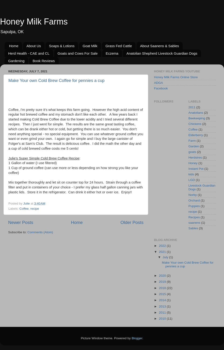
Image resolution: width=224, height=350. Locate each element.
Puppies (194, 206)
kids (191, 174)
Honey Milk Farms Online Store (176, 77)
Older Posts (132, 222)
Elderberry (196, 135)
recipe (34, 208)
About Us (34, 46)
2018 (163, 288)
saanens (194, 222)
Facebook (161, 88)
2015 (163, 294)
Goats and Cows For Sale (78, 53)
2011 (192, 107)
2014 (163, 300)
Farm (192, 140)
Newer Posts (20, 222)
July (166, 257)
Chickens (195, 124)
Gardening (16, 61)
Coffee (24, 208)
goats (192, 152)
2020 (163, 275)
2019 (163, 281)
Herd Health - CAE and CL (28, 53)
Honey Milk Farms (34, 21)
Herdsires (195, 157)
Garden (194, 146)
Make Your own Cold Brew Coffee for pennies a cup (56, 80)
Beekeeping (197, 118)
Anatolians (196, 112)
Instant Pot (196, 168)
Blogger (137, 338)
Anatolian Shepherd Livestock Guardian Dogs (161, 53)
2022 (163, 245)
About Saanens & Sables (159, 46)
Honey (193, 163)
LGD (192, 180)
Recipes (194, 217)
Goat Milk (90, 46)
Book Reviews (44, 61)
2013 (163, 306)
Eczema (112, 53)
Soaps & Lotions (61, 46)
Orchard (194, 200)
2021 (163, 252)
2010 (163, 318)
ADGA (158, 83)
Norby (193, 195)
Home (13, 46)
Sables (193, 228)
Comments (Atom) (40, 232)
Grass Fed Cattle (118, 46)
